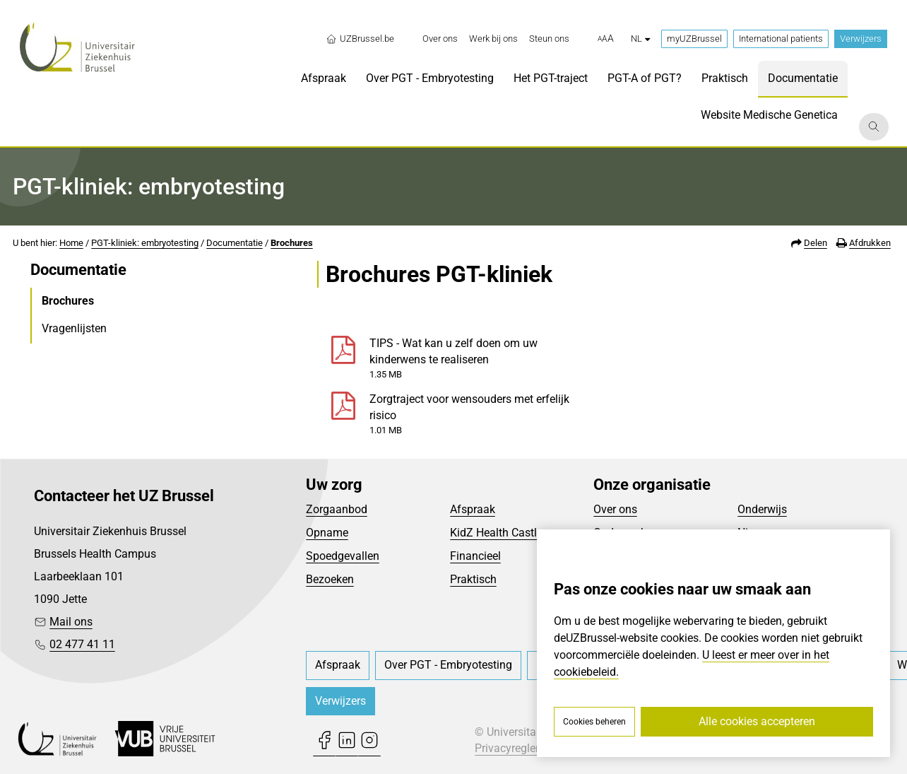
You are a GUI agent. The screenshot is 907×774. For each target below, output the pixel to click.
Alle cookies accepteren (757, 721)
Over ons (615, 509)
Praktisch (473, 579)
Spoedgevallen (342, 556)
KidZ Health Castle (496, 532)
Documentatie (234, 243)
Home (71, 243)
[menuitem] (440, 39)
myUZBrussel (694, 38)
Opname (327, 532)
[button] (606, 39)
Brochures (292, 243)
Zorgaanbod (336, 509)
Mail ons (71, 621)
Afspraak (472, 509)
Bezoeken (330, 579)
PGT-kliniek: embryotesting (144, 243)
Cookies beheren (594, 722)
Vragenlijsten (74, 328)
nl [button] (640, 38)
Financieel (475, 556)
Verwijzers (861, 38)
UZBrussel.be (360, 39)
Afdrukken (870, 243)
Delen (815, 243)
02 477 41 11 (82, 644)
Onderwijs (762, 509)
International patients (781, 38)
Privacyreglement (518, 748)
